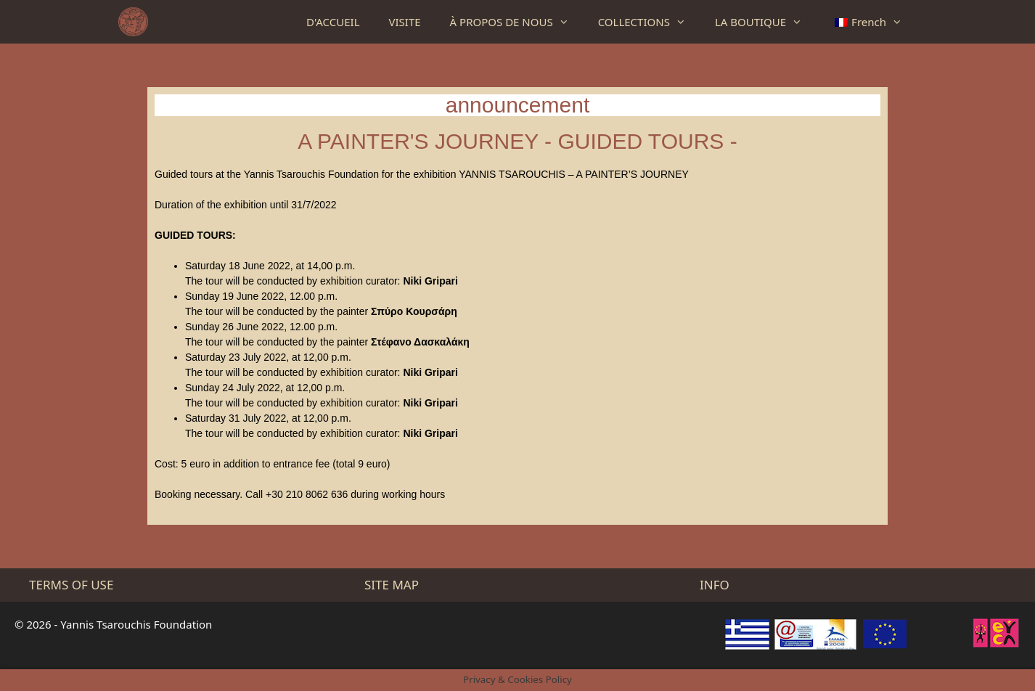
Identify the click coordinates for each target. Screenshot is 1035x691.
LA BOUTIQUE (766, 22)
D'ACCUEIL (332, 22)
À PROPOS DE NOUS (517, 22)
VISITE (405, 22)
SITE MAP (391, 584)
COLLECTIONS (649, 22)
